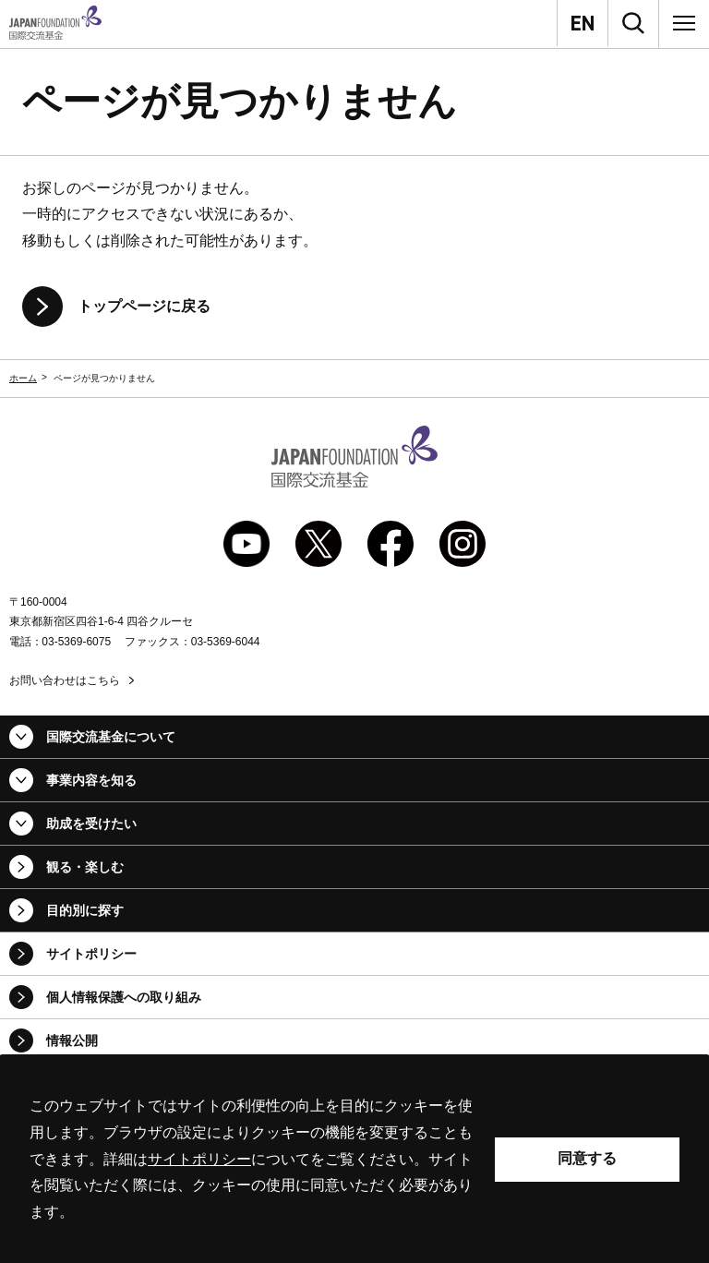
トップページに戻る (144, 306)
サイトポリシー (91, 953)
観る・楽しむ (85, 867)
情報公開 (72, 1040)
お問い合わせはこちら (64, 680)
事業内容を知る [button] (91, 780)
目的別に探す (85, 910)
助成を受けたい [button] (91, 823)
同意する (587, 1158)
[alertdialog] (354, 1159)
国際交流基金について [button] (110, 736)
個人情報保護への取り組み (123, 997)
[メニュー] (684, 23)
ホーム (23, 378)
